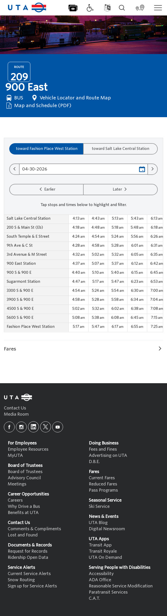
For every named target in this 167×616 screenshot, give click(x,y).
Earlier (46, 189)
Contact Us (15, 408)
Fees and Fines (103, 449)
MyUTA (15, 455)
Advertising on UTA (108, 455)
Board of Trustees (25, 471)
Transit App (100, 545)
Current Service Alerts (29, 573)
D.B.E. (94, 461)
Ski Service (99, 506)
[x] (45, 426)
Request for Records (27, 551)
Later (120, 189)
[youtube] (57, 427)
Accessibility (101, 573)
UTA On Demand (105, 557)
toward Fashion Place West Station (46, 149)
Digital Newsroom (107, 528)
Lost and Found (23, 535)
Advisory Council (24, 477)
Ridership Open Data (28, 557)
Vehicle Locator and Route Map (71, 98)
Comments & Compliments (34, 528)
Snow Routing (21, 579)
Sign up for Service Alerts (32, 586)
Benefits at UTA (23, 512)
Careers (15, 500)
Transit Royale (103, 551)
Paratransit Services (108, 592)
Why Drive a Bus (24, 506)
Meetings (17, 484)
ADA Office (100, 579)
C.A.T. (94, 598)
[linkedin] (33, 426)
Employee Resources (28, 449)
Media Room (16, 414)
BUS (14, 98)
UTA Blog (98, 522)
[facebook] (9, 427)
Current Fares (102, 477)
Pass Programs (103, 490)
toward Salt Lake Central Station (120, 149)
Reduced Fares (103, 484)
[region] (83, 273)
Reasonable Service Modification (121, 586)
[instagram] (21, 427)
